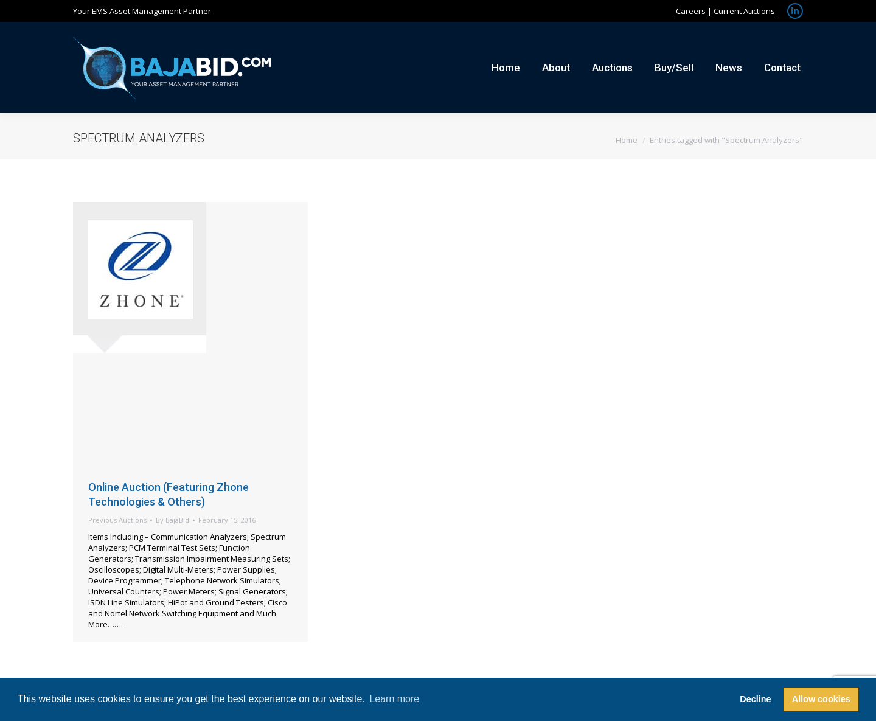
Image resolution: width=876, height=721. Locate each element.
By (172, 519)
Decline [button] (755, 699)
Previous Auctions (117, 519)
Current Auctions (744, 10)
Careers (691, 10)
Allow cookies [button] (821, 699)
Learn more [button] (394, 699)
